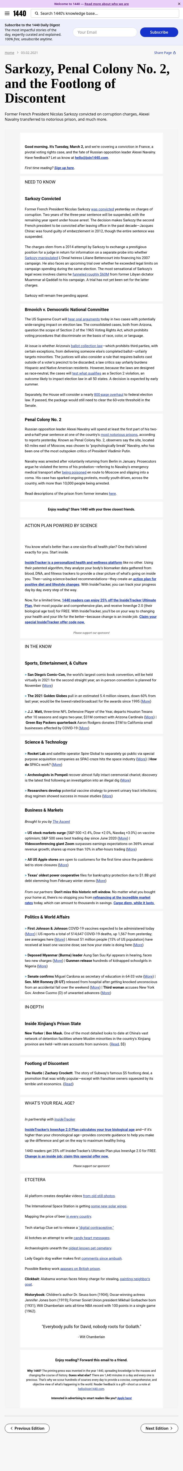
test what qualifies (86, 373)
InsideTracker (64, 1119)
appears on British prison (80, 1269)
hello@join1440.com (91, 158)
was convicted (102, 209)
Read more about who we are (107, 4)
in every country (78, 1216)
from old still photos (99, 1196)
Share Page (165, 52)
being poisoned (74, 472)
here (112, 493)
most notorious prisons (119, 435)
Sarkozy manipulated (41, 258)
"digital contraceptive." (96, 1228)
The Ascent (61, 821)
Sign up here (64, 168)
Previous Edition (27, 1428)
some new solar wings (109, 1206)
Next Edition (159, 1428)
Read (115, 1044)
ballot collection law (87, 346)
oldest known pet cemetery (90, 1248)
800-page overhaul (108, 394)
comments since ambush (101, 1258)
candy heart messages (92, 1238)
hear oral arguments (84, 319)
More (47, 685)
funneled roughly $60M (91, 274)
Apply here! (124, 1398)
